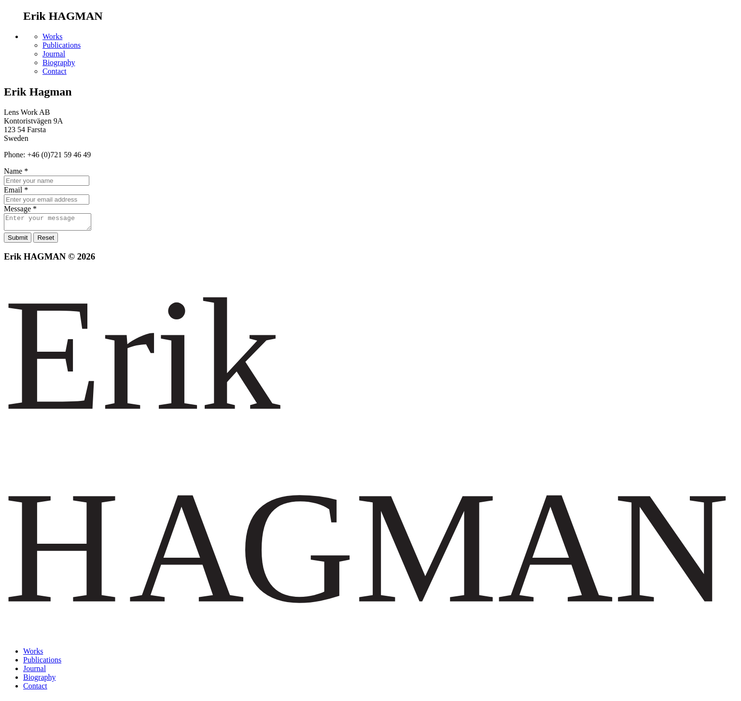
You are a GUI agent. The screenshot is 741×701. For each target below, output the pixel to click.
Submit (18, 240)
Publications (61, 45)
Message (20, 209)
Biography (58, 62)
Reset (45, 240)
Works (52, 36)
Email (16, 190)
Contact (54, 71)
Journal (53, 54)
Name (16, 171)
